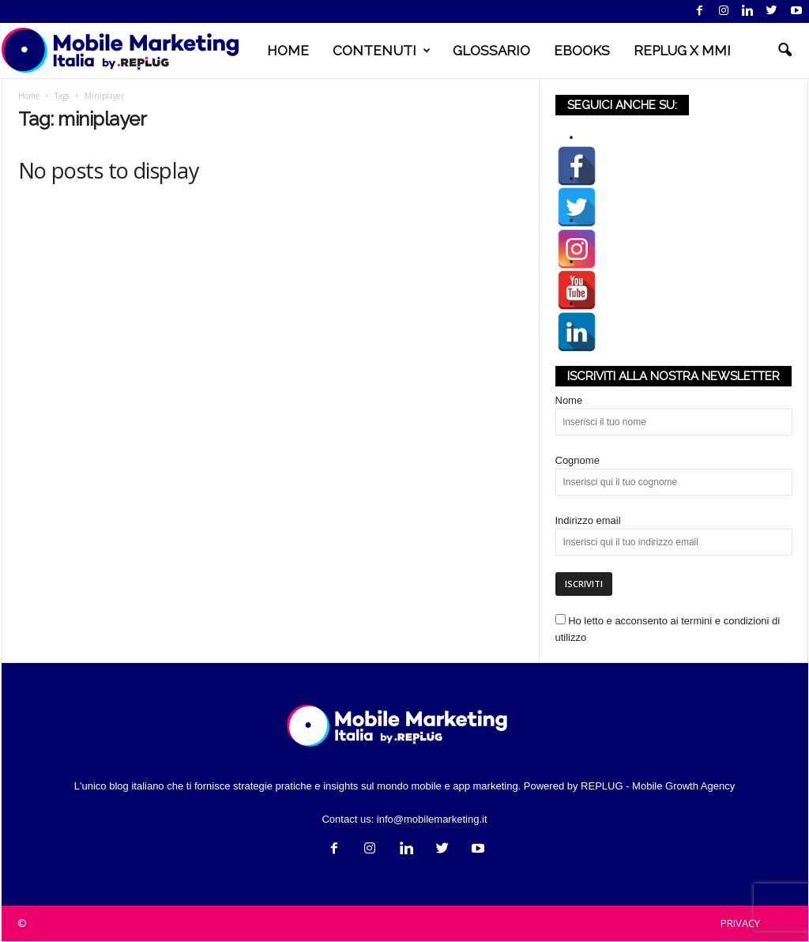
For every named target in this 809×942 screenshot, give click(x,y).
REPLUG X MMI (682, 50)
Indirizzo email (588, 521)
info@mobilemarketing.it (432, 820)
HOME (288, 50)
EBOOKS (582, 50)
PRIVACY (740, 924)
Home (29, 96)
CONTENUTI (382, 50)
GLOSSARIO (491, 50)
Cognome (577, 461)
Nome (569, 401)
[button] (784, 50)
